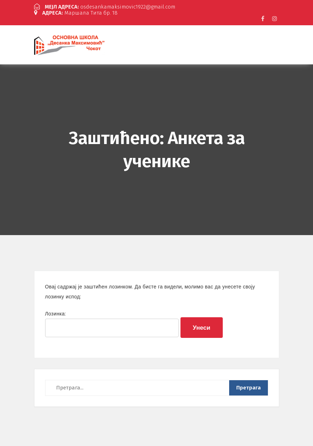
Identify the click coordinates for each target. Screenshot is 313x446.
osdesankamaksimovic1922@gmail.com (104, 7)
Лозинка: (112, 323)
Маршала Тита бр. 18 (76, 13)
